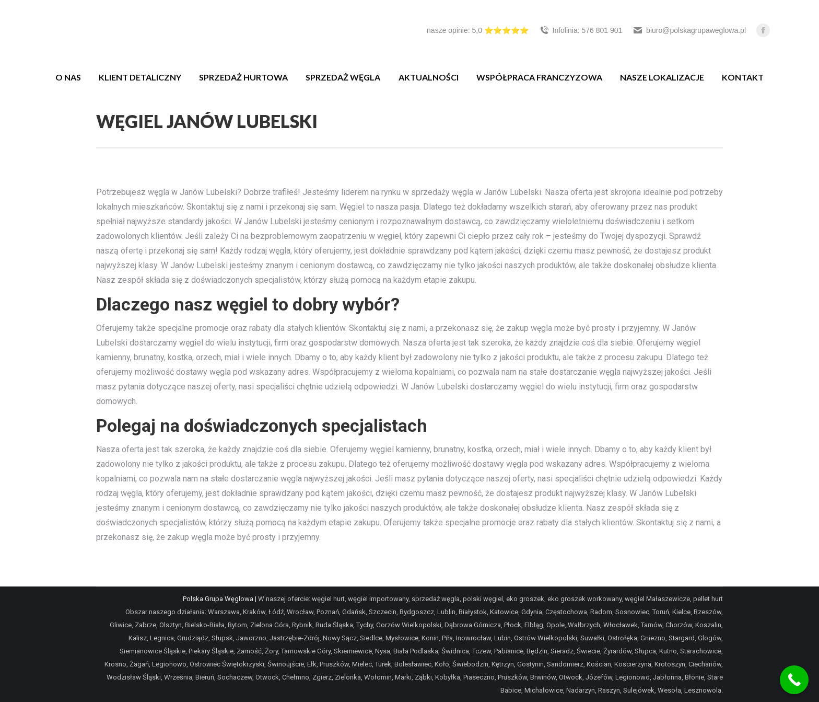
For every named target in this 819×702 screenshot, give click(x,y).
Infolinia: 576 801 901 (581, 30)
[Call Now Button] (794, 679)
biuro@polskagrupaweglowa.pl (689, 30)
